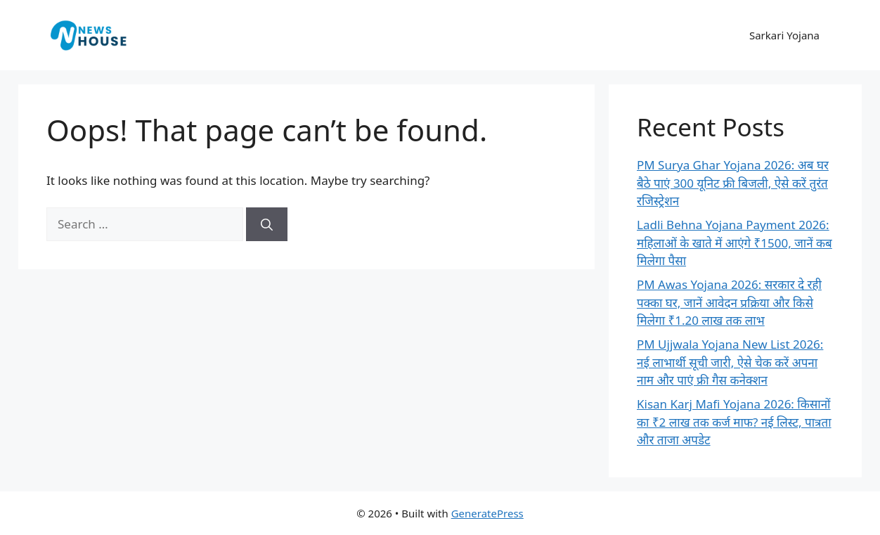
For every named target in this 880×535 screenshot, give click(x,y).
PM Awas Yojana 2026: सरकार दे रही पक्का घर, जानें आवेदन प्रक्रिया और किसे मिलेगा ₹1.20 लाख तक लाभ (729, 302)
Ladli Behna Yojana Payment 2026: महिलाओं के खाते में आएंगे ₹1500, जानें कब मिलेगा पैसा (734, 243)
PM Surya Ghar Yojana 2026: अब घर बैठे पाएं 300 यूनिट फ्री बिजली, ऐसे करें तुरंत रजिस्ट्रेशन (733, 183)
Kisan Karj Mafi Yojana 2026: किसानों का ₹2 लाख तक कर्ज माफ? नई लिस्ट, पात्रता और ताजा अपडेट (734, 422)
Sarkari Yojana (784, 35)
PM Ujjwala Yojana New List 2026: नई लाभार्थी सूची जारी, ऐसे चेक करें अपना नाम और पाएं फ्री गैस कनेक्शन (730, 362)
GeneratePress (487, 513)
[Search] (266, 224)
